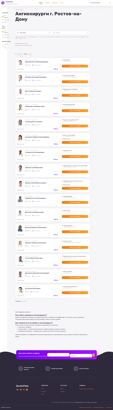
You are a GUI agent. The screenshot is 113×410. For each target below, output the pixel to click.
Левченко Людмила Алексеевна (51, 244)
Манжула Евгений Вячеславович (51, 184)
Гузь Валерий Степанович (49, 122)
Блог (62, 2)
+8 (47, 75)
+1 (87, 75)
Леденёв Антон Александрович (51, 200)
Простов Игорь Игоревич (49, 91)
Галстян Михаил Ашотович (49, 260)
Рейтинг (41, 54)
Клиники (47, 2)
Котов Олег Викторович (48, 292)
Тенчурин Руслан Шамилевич (50, 154)
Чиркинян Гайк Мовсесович (49, 169)
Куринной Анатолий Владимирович (52, 62)
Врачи (41, 2)
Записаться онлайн (78, 66)
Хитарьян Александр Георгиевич (51, 77)
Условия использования (91, 402)
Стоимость (35, 54)
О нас (42, 388)
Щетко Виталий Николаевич (50, 214)
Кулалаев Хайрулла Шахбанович (51, 229)
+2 (46, 167)
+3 (49, 227)
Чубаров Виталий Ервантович (50, 106)
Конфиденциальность (80, 402)
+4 (49, 198)
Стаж (45, 54)
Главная (32, 9)
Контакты (43, 391)
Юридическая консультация (86, 388)
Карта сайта (109, 407)
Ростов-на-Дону (95, 2)
